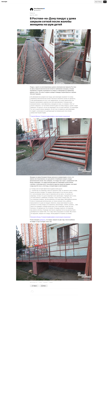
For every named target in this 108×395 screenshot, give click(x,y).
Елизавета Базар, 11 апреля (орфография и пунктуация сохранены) (50, 217)
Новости (32, 13)
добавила (42, 219)
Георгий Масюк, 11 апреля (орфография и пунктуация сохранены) (50, 116)
